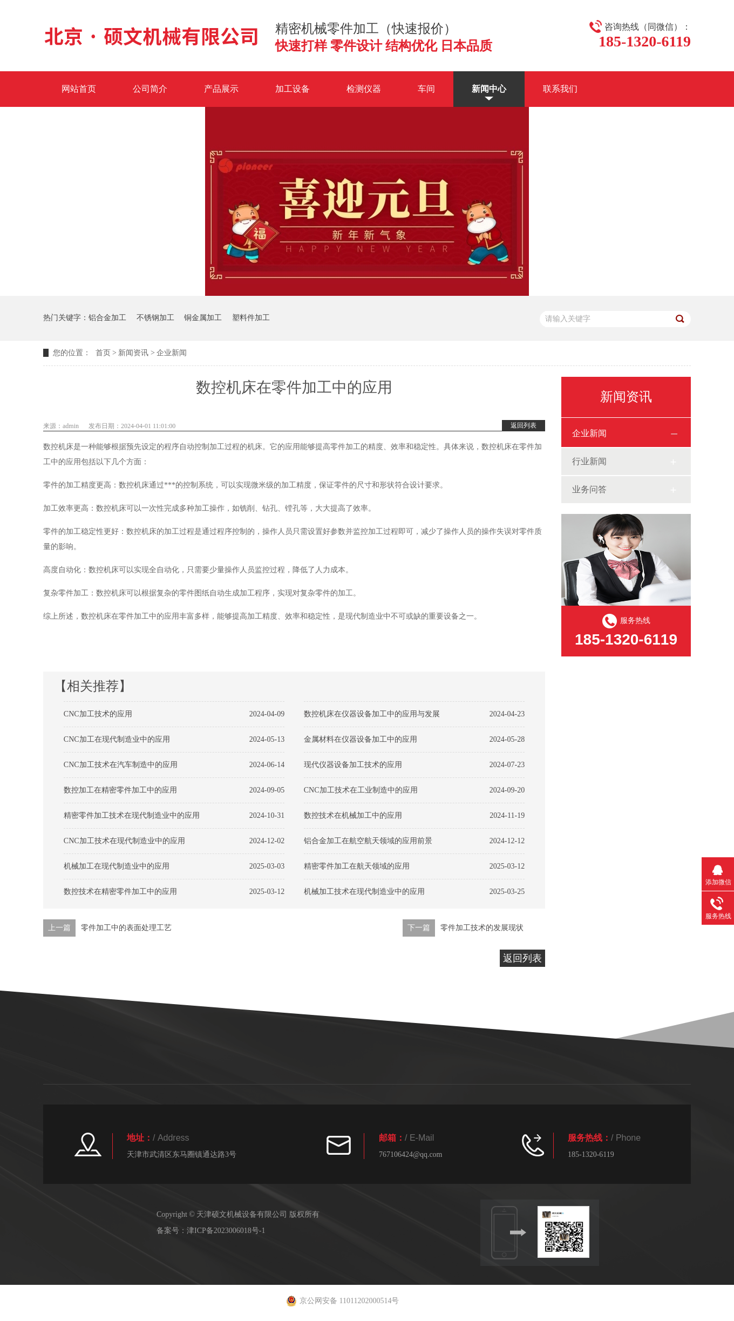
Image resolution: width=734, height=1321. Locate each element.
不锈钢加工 (155, 318)
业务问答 (589, 489)
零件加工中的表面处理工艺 (126, 928)
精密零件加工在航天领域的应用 (357, 866)
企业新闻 (172, 353)
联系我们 (560, 88)
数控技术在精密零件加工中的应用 (120, 892)
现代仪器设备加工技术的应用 (353, 765)
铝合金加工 (107, 318)
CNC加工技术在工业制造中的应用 (361, 790)
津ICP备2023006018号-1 (226, 1231)
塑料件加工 (251, 318)
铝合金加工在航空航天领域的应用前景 (368, 841)
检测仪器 (363, 88)
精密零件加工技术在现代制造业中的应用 (132, 815)
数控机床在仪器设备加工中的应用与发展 (372, 714)
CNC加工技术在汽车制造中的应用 (121, 765)
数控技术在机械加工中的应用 (353, 815)
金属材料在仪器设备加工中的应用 (360, 739)
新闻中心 (489, 88)
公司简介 (150, 88)
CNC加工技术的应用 (98, 714)
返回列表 (523, 425)
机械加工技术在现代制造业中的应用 (364, 892)
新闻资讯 (133, 353)
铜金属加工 (203, 318)
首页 (103, 353)
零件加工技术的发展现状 (482, 928)
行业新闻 (589, 461)
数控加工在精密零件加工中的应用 (120, 790)
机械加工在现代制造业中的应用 (116, 866)
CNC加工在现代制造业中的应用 (117, 739)
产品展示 (221, 88)
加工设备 (292, 88)
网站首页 (79, 88)
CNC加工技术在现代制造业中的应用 (124, 841)
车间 (426, 88)
